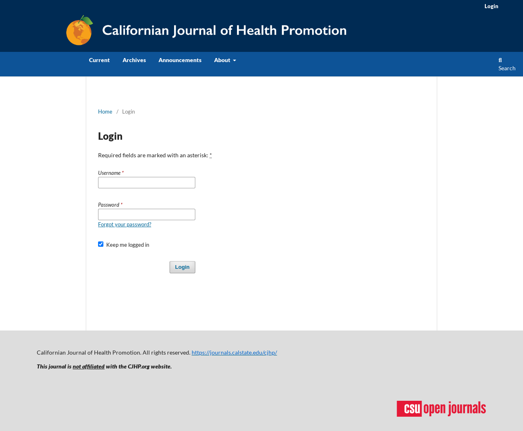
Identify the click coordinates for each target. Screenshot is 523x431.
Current (99, 59)
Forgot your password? (124, 224)
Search (507, 64)
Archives (134, 59)
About (223, 59)
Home (105, 111)
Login (491, 6)
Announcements (180, 59)
